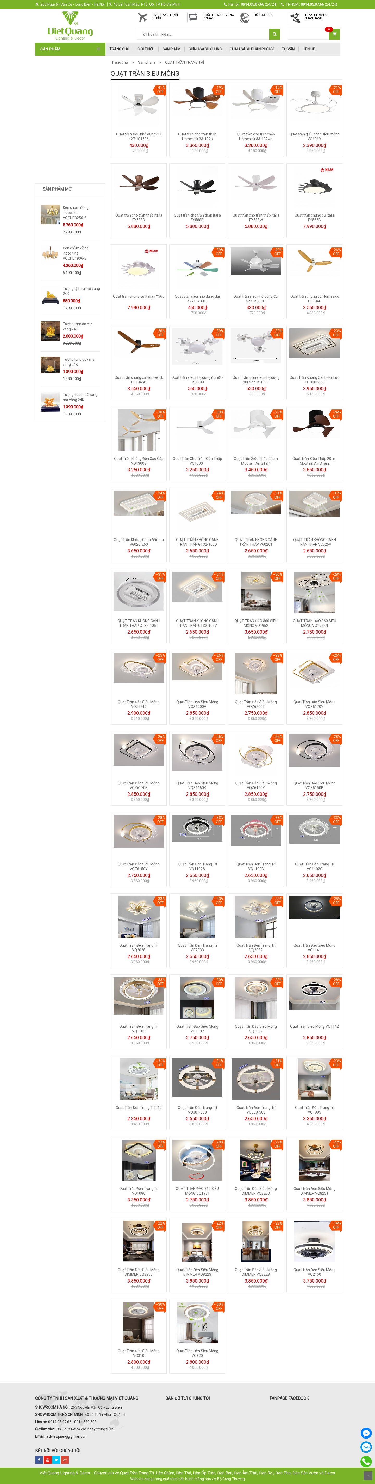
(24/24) (251, 4)
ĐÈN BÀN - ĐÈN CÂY (58, 154)
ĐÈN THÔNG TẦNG (56, 128)
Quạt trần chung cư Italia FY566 (138, 296)
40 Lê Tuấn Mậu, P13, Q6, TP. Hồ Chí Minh (144, 4)
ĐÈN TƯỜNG (51, 111)
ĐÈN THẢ (49, 103)
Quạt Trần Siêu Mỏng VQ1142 (314, 1026)
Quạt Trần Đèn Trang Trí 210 (139, 1107)
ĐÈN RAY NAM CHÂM (59, 171)
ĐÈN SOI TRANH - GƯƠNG (62, 120)
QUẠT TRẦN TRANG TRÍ (61, 60)
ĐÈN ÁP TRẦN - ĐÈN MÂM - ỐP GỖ (69, 94)
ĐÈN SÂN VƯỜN (54, 137)
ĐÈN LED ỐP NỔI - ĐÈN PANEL (65, 188)
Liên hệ (309, 49)
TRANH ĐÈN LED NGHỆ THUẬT (66, 240)
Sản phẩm (171, 49)
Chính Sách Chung (205, 49)
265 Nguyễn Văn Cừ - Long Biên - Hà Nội (70, 4)
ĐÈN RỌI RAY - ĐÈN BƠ (60, 163)
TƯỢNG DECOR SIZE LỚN (62, 214)
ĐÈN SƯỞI (49, 206)
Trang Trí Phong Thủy (62, 248)
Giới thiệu (145, 49)
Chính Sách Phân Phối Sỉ (252, 49)
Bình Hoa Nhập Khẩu (60, 257)
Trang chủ (119, 62)
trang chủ (119, 49)
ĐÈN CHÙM (50, 85)
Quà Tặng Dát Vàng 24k (63, 231)
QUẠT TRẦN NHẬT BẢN (60, 68)
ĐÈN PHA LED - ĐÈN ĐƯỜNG (64, 180)
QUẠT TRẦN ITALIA (57, 77)
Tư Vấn (288, 49)
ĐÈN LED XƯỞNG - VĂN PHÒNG (66, 197)
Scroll (368, 1475)
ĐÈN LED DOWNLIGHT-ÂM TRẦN (67, 145)
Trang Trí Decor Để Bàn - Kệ (67, 223)
